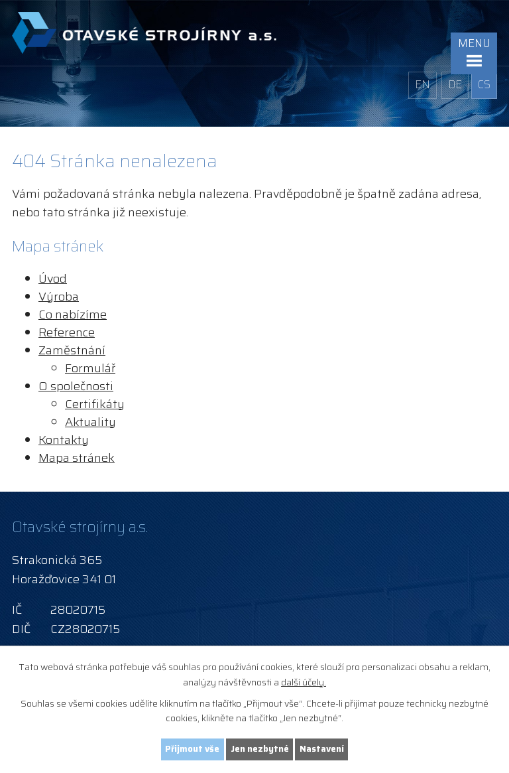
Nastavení (324, 748)
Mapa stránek (76, 458)
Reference (66, 332)
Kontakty (63, 440)
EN (420, 84)
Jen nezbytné (260, 748)
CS (484, 84)
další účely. (303, 680)
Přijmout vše (190, 748)
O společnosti (75, 386)
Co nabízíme (72, 314)
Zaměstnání (71, 350)
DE (453, 84)
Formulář (90, 368)
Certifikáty (95, 404)
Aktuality (90, 422)
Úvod (52, 278)
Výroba (58, 296)
